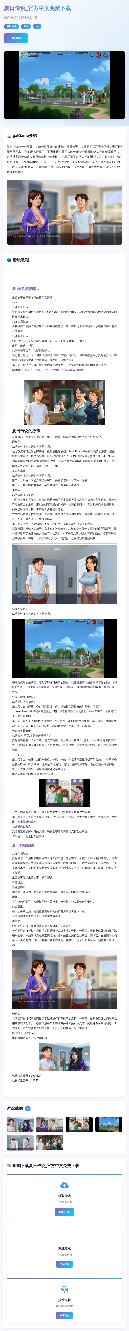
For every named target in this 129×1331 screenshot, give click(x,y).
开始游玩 (17, 38)
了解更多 (64, 1264)
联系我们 (64, 1315)
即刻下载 (64, 1212)
